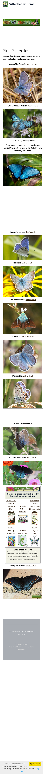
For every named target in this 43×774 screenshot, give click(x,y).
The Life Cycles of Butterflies (22, 511)
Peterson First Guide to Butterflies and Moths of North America (34, 508)
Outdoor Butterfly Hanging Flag (11, 533)
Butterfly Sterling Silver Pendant (34, 533)
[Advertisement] (21, 42)
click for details (31, 67)
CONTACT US (21, 636)
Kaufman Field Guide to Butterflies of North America (11, 508)
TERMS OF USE (29, 634)
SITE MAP (11, 634)
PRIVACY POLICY (19, 634)
